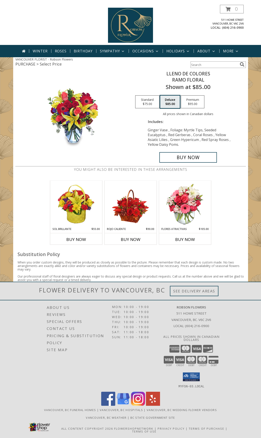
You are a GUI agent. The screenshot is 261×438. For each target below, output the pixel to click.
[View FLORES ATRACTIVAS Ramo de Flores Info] (185, 204)
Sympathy (112, 51)
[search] (242, 64)
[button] (232, 9)
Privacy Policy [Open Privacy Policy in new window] (171, 428)
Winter (40, 51)
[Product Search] (214, 65)
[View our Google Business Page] (123, 404)
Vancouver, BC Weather (106, 417)
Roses (61, 51)
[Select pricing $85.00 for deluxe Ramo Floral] (170, 102)
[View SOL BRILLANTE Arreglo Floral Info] (76, 204)
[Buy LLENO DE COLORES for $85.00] (188, 157)
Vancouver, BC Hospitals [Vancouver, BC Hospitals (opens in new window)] (121, 410)
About (206, 51)
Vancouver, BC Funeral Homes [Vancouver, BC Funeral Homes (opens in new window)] (70, 410)
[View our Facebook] (108, 404)
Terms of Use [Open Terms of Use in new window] (144, 431)
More (231, 51)
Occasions (145, 51)
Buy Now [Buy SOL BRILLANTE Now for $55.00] (76, 239)
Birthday (83, 51)
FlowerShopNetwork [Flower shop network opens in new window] (133, 428)
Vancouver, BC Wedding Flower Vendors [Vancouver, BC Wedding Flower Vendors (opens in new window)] (182, 410)
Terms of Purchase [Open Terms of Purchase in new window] (206, 428)
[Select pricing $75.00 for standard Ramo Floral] (147, 102)
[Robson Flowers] (130, 25)
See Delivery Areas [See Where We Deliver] (194, 291)
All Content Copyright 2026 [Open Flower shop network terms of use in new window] (87, 428)
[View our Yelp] (153, 404)
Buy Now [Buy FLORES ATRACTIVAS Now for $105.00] (185, 239)
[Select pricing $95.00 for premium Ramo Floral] (192, 102)
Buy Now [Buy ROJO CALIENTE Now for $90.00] (130, 239)
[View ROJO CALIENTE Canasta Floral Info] (130, 204)
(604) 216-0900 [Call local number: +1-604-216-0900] (233, 27)
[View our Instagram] (138, 404)
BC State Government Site (152, 417)
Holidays (178, 51)
